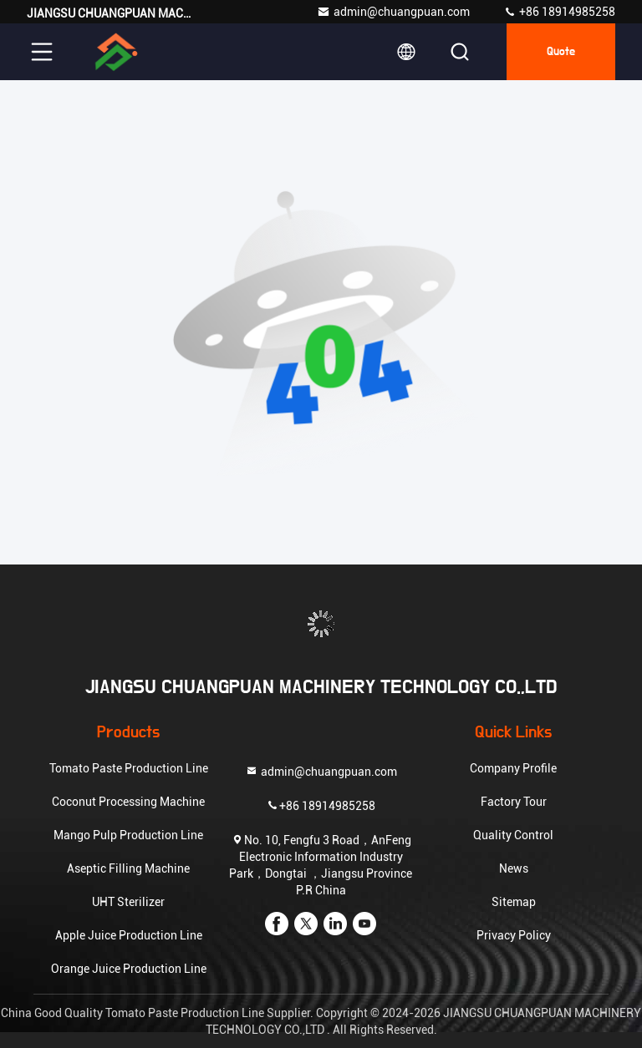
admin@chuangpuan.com (393, 11)
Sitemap (514, 902)
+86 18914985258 (559, 11)
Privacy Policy (513, 935)
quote (561, 52)
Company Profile (513, 768)
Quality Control (513, 835)
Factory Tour (514, 801)
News (513, 868)
